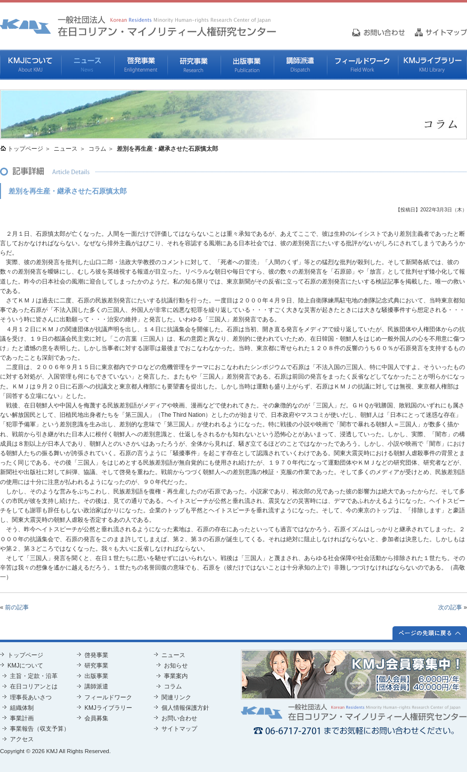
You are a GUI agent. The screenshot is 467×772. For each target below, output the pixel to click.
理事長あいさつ (31, 697)
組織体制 (22, 707)
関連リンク (176, 697)
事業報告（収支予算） (40, 728)
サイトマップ (179, 728)
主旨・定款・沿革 (34, 676)
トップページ (25, 148)
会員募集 (96, 718)
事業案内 (176, 676)
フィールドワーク (362, 65)
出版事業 (247, 65)
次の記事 (450, 607)
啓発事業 (140, 65)
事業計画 (22, 718)
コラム (97, 148)
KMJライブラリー (432, 65)
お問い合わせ (179, 718)
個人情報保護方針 (185, 707)
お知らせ (176, 665)
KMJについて (30, 65)
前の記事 (17, 607)
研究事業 (194, 65)
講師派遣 (300, 65)
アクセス (22, 739)
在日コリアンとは (34, 686)
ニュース (87, 65)
